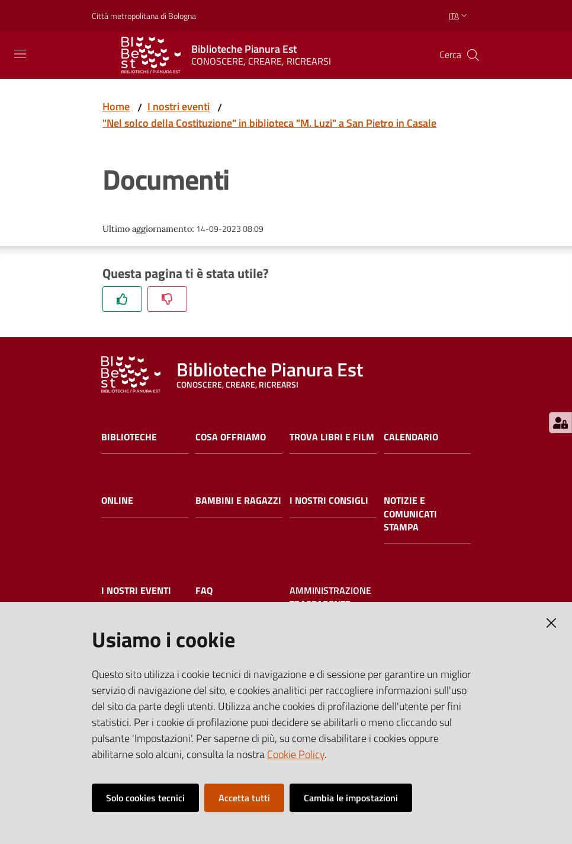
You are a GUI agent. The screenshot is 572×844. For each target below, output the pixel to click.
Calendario (411, 437)
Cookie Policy (295, 754)
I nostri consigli (329, 500)
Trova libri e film (332, 437)
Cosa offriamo (230, 437)
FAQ (204, 590)
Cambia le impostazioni (351, 798)
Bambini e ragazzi (238, 500)
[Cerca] (473, 55)
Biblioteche (129, 437)
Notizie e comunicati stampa (410, 514)
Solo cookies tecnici (145, 798)
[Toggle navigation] (20, 54)
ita (459, 15)
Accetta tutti (244, 798)
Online (117, 500)
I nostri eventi (178, 106)
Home (116, 106)
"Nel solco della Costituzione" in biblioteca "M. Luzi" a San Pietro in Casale (269, 123)
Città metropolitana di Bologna (144, 15)
